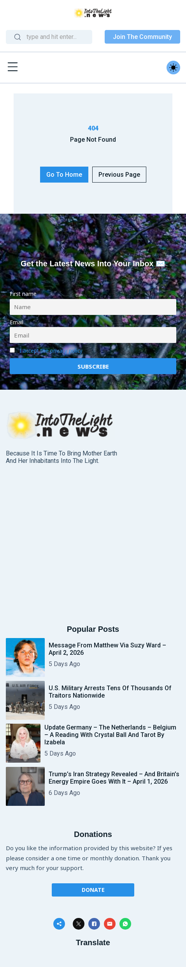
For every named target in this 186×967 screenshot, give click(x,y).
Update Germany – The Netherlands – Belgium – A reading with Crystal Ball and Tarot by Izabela (110, 735)
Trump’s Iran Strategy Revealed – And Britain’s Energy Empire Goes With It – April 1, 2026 (114, 777)
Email (16, 322)
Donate (93, 889)
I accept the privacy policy (50, 350)
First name (23, 293)
